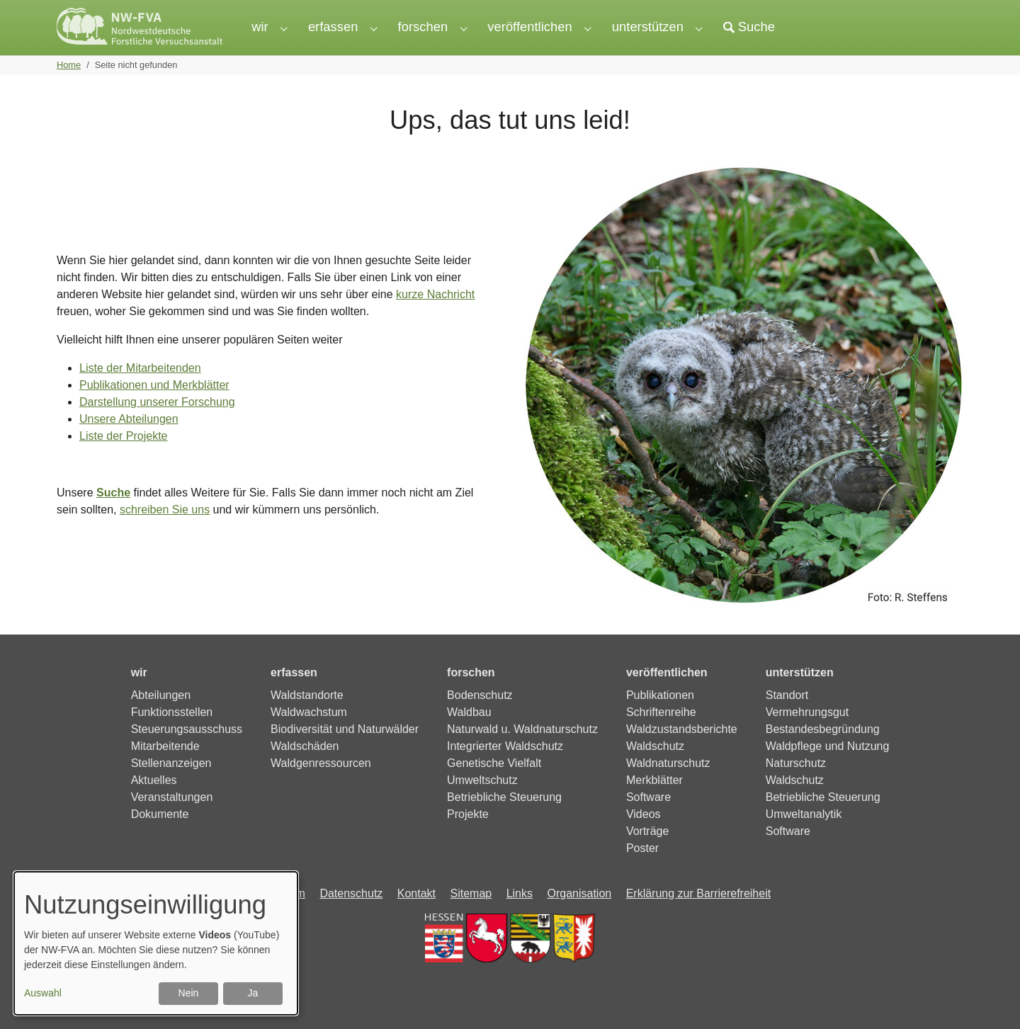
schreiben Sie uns (165, 535)
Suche (113, 518)
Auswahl (43, 993)
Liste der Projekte (123, 461)
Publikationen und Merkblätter (154, 410)
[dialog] (156, 943)
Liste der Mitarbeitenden (140, 393)
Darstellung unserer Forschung (157, 427)
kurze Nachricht (435, 320)
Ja (253, 993)
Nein (188, 993)
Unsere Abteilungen (128, 444)
